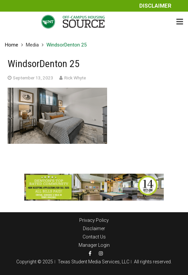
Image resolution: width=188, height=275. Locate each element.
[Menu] (179, 21)
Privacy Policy (94, 220)
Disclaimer (155, 6)
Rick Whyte (75, 77)
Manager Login (94, 245)
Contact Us (94, 236)
